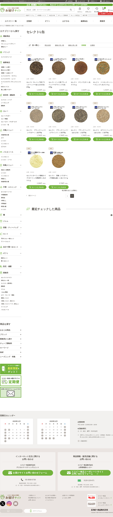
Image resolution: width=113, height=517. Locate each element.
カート (104, 9)
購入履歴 (96, 11)
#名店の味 (52, 15)
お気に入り (88, 11)
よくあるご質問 (66, 497)
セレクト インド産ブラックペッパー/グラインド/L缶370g (58, 84)
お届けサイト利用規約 (68, 495)
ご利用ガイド (93, 1)
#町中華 (85, 15)
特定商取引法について (34, 497)
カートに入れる (38, 94)
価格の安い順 (59, 45)
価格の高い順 (72, 45)
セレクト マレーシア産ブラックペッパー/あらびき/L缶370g (35, 84)
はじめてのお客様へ (50, 495)
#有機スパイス (41, 15)
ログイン (79, 11)
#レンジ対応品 (75, 15)
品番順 (92, 45)
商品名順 (48, 45)
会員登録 (70, 1)
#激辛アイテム (30, 15)
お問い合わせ (106, 1)
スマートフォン (37, 511)
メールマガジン (49, 500)
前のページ (32, 195)
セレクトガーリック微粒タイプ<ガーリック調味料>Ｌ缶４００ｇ (36, 178)
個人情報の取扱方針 (50, 497)
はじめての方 (81, 1)
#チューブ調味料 (63, 15)
